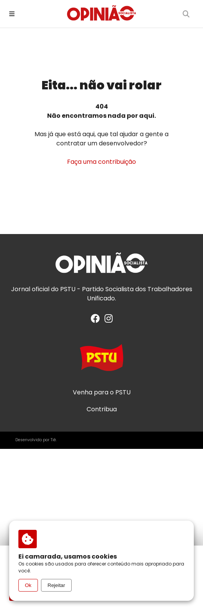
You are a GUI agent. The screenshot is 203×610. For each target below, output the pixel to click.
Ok (28, 585)
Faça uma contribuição (101, 161)
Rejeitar (56, 585)
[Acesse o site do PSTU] (101, 361)
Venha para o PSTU (102, 392)
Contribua (102, 409)
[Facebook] (95, 319)
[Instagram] (108, 319)
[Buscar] (186, 13)
